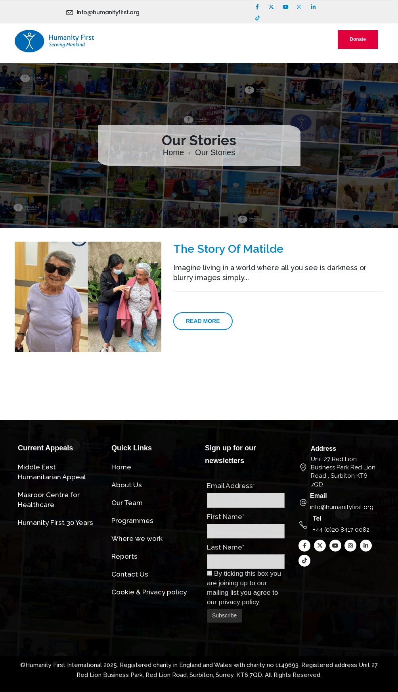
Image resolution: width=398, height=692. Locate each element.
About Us (126, 485)
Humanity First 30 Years (55, 523)
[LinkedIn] (313, 6)
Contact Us (129, 574)
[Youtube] (285, 6)
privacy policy (238, 602)
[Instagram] (299, 6)
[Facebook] (257, 6)
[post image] (88, 297)
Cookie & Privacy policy (149, 592)
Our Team (127, 503)
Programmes (132, 521)
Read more (203, 321)
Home (121, 467)
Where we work (137, 538)
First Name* (225, 517)
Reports (124, 556)
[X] (271, 6)
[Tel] (339, 524)
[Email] (339, 502)
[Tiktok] (257, 17)
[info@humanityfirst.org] (104, 12)
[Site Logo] (54, 41)
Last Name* (225, 547)
